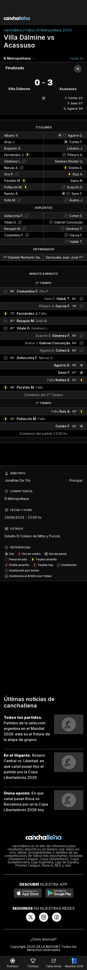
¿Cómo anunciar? (43, 939)
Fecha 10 (77, 58)
